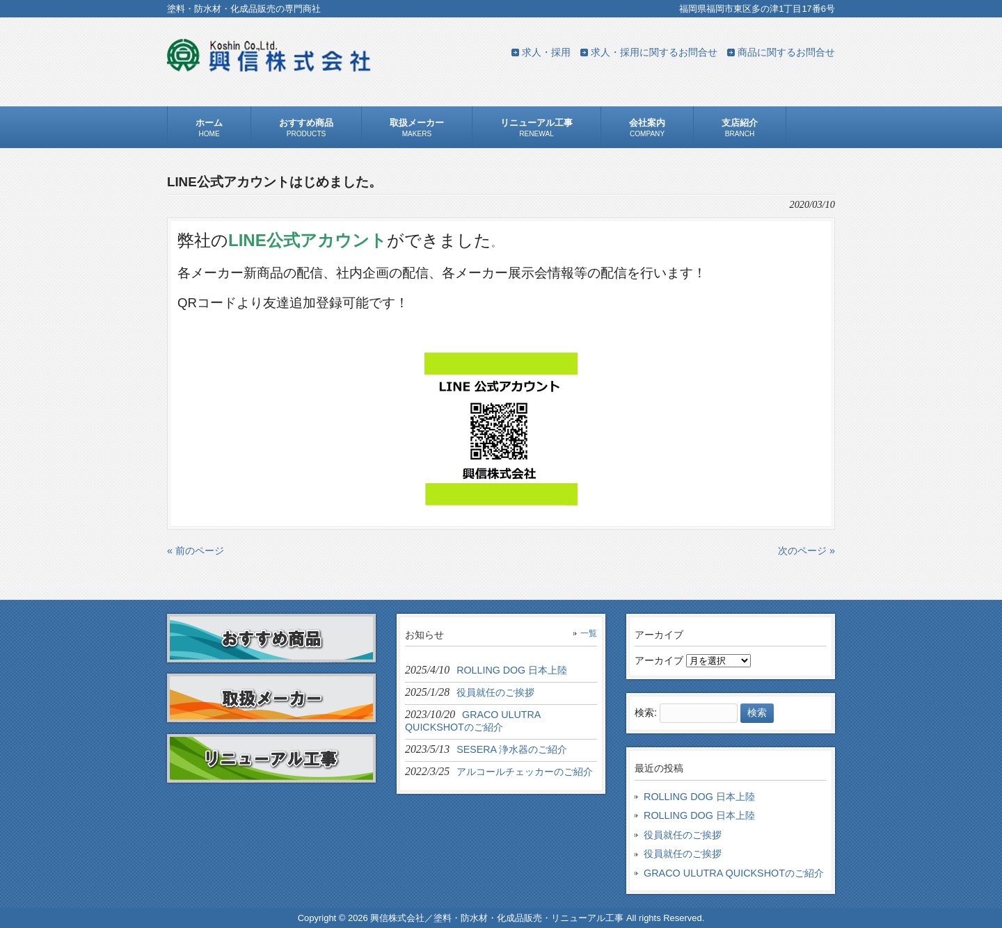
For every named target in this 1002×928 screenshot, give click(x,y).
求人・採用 (546, 52)
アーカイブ (659, 660)
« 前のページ (195, 550)
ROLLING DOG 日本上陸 (699, 796)
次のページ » (806, 550)
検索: (646, 712)
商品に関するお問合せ (786, 52)
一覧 (588, 633)
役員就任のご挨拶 (683, 834)
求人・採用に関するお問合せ (654, 52)
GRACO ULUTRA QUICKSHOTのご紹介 (734, 873)
